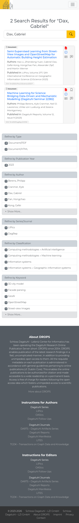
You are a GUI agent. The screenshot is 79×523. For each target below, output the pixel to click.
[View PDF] (66, 48)
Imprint (57, 514)
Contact (41, 517)
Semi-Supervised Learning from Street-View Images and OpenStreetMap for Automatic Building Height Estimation (32, 54)
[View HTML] (71, 90)
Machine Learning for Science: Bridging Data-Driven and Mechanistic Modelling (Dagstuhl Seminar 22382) (32, 96)
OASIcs (40, 414)
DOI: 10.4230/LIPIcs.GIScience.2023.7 (19, 84)
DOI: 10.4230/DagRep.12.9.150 (16, 122)
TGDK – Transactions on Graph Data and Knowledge (39, 444)
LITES (39, 440)
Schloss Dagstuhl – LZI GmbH (42, 511)
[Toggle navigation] (72, 4)
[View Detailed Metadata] (66, 52)
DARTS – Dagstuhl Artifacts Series (39, 428)
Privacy (70, 514)
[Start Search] (71, 34)
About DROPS (42, 514)
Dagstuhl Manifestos (39, 436)
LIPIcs (39, 411)
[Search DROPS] (35, 34)
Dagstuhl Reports (40, 432)
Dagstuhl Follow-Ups (39, 418)
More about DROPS (39, 391)
